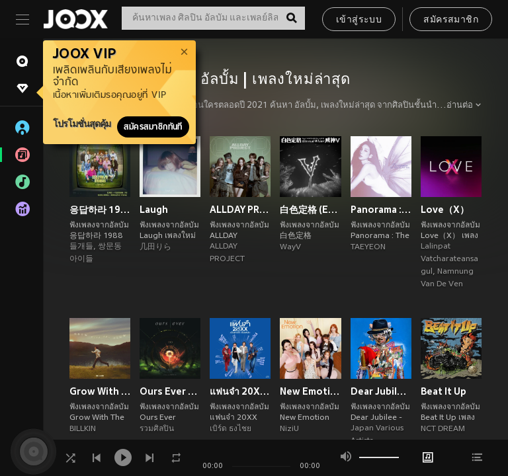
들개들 (81, 246)
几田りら (155, 247)
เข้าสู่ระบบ (359, 20)
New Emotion (310, 391)
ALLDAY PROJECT (240, 209)
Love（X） (445, 209)
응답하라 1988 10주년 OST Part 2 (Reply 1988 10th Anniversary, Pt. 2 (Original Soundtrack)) (99, 209)
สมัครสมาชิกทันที (153, 127)
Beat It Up (443, 391)
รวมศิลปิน (157, 429)
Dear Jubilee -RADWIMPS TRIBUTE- (381, 391)
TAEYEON (368, 247)
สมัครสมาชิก (450, 20)
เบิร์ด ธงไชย (230, 429)
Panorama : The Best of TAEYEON (381, 209)
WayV (290, 247)
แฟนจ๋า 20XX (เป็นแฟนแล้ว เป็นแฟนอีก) (240, 391)
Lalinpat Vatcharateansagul (449, 259)
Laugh (154, 209)
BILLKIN (82, 429)
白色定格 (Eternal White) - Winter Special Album (310, 209)
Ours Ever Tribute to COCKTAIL (170, 391)
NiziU (289, 429)
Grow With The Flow (99, 391)
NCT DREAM (443, 429)
